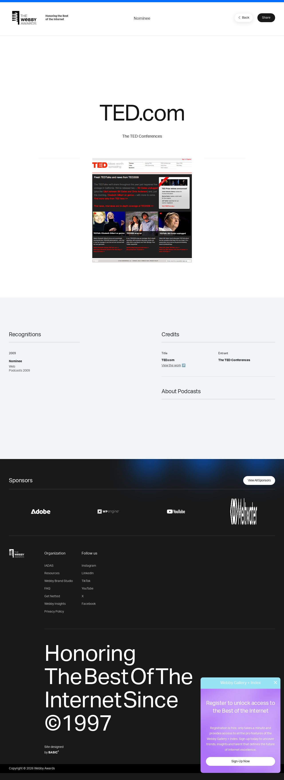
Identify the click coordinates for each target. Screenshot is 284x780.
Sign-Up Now (240, 761)
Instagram (89, 565)
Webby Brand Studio (58, 581)
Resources (51, 573)
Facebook (89, 603)
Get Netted (52, 596)
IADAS (48, 565)
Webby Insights (55, 603)
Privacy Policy (54, 611)
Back (243, 17)
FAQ (47, 588)
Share (266, 17)
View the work (171, 365)
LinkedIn (88, 573)
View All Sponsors (259, 480)
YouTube (87, 588)
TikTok (86, 581)
